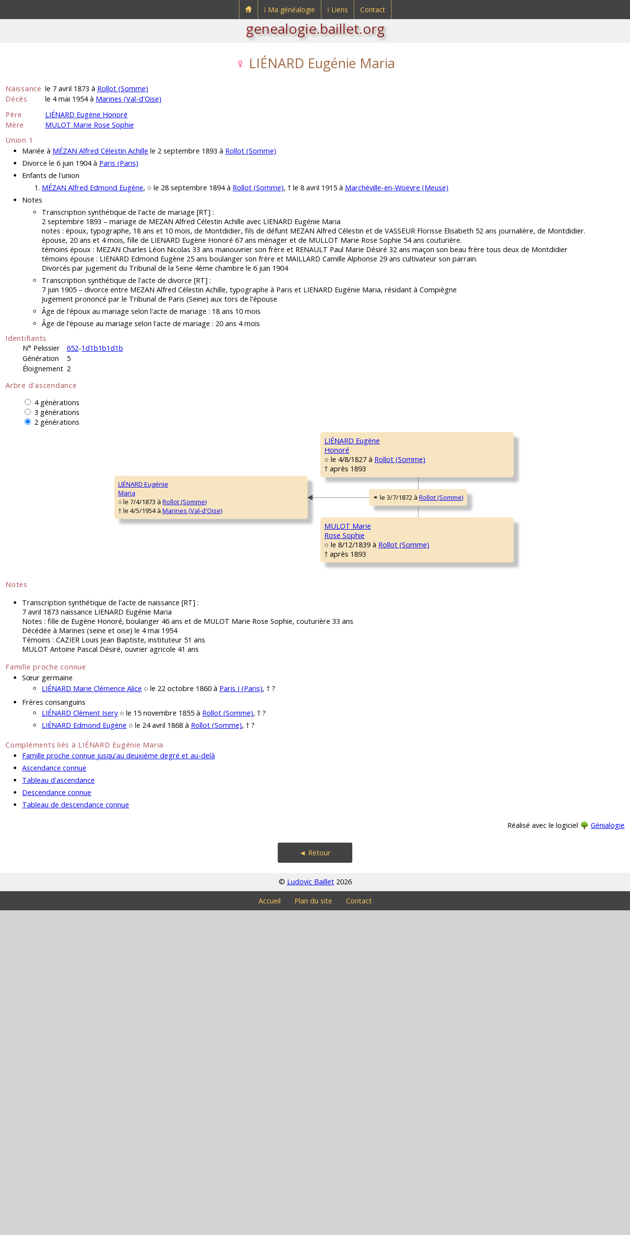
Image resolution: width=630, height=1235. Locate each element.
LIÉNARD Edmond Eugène (84, 1050)
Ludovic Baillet (310, 1206)
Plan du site (313, 1225)
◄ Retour (315, 1177)
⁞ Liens (337, 9)
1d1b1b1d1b (102, 348)
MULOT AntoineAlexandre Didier (349, 710)
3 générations (56, 412)
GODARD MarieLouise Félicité (503, 857)
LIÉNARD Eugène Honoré (86, 114)
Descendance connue (56, 1117)
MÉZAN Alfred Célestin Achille (100, 150)
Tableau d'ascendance (58, 1104)
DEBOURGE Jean (505, 558)
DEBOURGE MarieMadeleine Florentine (356, 592)
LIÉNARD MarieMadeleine (502, 739)
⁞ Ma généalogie (289, 9)
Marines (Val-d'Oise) (128, 98)
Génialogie (608, 1150)
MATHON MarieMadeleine (503, 504)
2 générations (56, 422)
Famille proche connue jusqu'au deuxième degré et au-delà (118, 1080)
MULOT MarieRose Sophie (188, 768)
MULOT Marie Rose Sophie (89, 124)
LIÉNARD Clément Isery (80, 1037)
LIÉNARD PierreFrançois (346, 474)
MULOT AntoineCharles (503, 680)
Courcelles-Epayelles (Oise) (556, 458)
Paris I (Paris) (240, 1013)
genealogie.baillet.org (315, 28)
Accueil (270, 1225)
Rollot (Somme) (122, 88)
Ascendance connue (54, 1092)
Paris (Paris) (118, 163)
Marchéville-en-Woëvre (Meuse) (396, 187)
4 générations (56, 402)
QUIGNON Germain (509, 793)
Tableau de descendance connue (75, 1129)
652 (73, 348)
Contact (372, 9)
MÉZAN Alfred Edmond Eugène (92, 187)
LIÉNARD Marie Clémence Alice (92, 1013)
